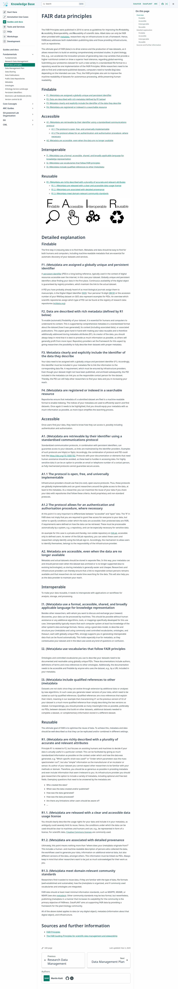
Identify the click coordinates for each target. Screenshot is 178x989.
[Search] (63, 3)
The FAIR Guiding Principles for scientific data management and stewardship (81, 936)
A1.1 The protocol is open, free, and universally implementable (80, 129)
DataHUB (137, 4)
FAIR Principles (53, 932)
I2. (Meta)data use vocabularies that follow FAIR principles (73, 163)
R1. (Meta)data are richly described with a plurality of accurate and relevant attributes (85, 182)
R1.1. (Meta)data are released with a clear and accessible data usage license (86, 185)
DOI (84, 293)
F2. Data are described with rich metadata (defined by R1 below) (76, 99)
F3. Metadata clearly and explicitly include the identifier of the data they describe (83, 103)
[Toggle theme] (173, 4)
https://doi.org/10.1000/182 (62, 455)
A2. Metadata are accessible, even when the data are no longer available (79, 140)
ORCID (112, 293)
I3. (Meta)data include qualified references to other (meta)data (75, 167)
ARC (155, 4)
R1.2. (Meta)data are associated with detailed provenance (77, 189)
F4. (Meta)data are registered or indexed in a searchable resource (76, 107)
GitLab (114, 533)
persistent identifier (52, 273)
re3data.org (59, 303)
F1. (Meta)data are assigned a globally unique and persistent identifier (78, 95)
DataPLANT (147, 4)
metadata (64, 36)
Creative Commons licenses (79, 832)
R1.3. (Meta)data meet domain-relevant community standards (79, 193)
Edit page (47, 948)
